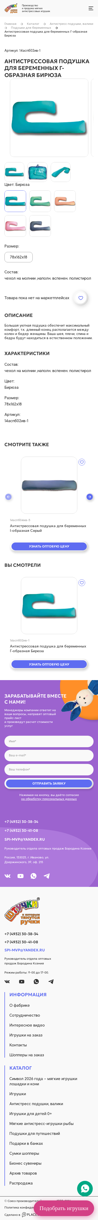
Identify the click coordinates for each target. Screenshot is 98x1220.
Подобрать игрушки (63, 1208)
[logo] (49, 911)
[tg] (47, 876)
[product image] (49, 118)
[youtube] (21, 876)
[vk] (7, 876)
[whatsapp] (34, 876)
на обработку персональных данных (49, 799)
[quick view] (49, 485)
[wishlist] (81, 462)
